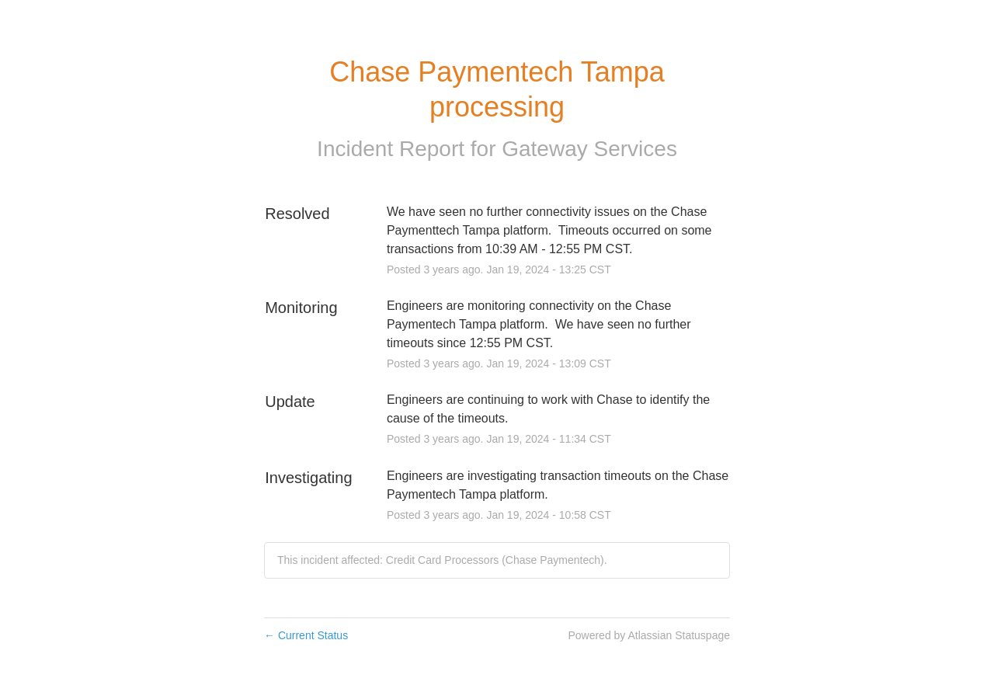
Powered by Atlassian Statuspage (649, 635)
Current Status (306, 635)
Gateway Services (589, 149)
